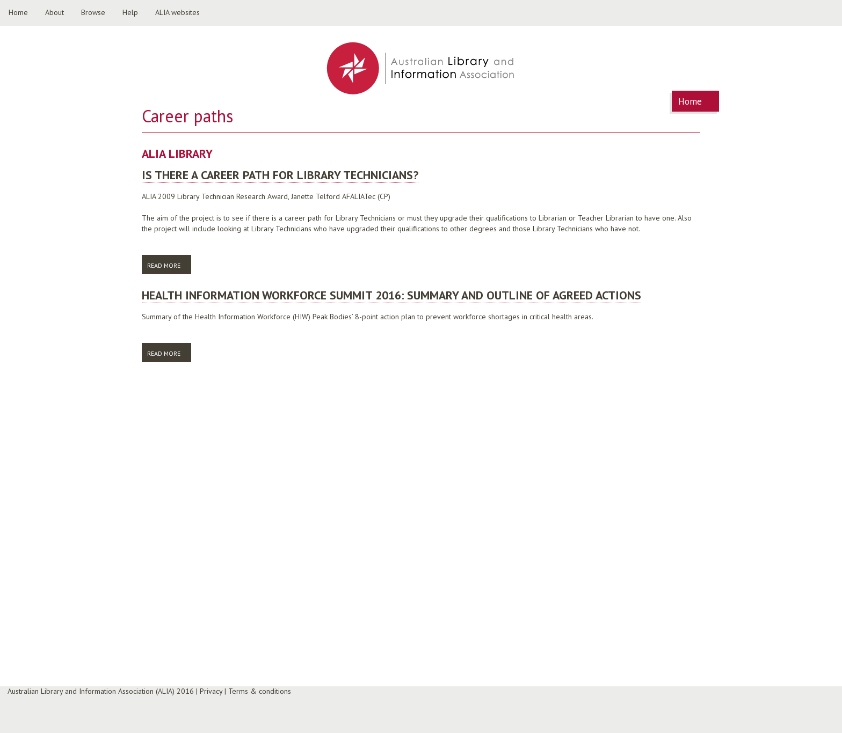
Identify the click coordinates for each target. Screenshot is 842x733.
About (54, 12)
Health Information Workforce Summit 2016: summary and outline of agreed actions (391, 295)
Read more (169, 264)
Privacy (211, 691)
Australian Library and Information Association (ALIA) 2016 (101, 691)
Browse (93, 12)
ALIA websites (177, 12)
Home (18, 12)
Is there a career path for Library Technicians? (280, 174)
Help (130, 12)
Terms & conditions (259, 691)
